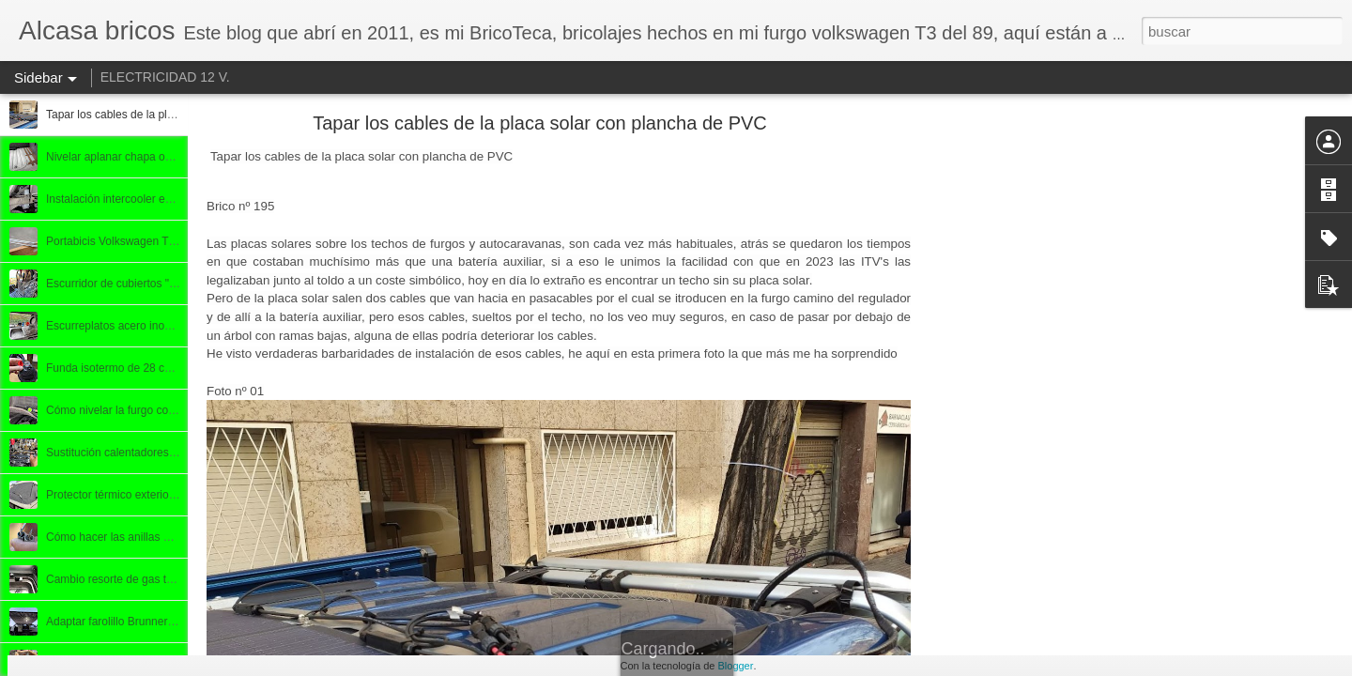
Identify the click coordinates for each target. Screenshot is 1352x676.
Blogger (735, 665)
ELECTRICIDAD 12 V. (165, 76)
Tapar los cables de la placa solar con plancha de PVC (540, 123)
